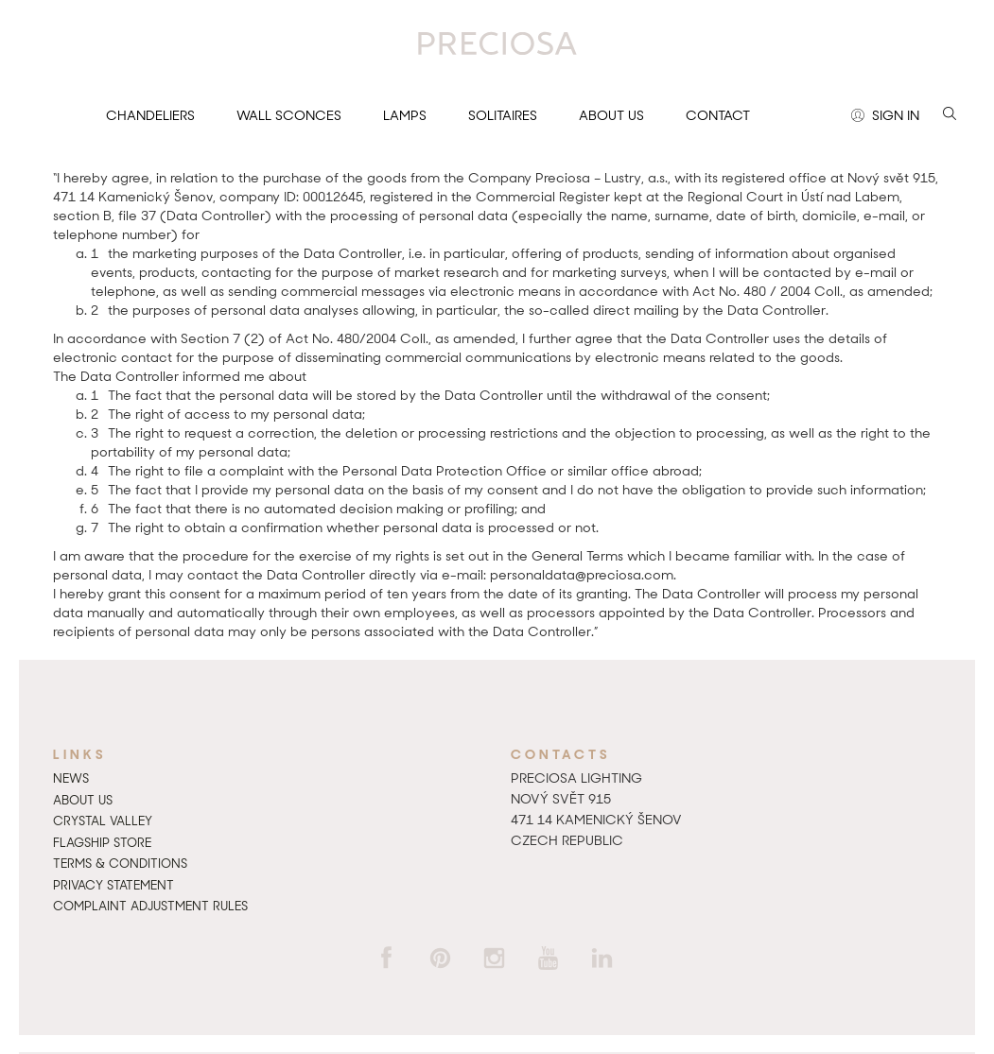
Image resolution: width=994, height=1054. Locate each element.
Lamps (405, 115)
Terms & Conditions (120, 863)
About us (611, 115)
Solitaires (502, 115)
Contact (718, 115)
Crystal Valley (102, 821)
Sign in (885, 116)
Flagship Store (102, 843)
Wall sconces (288, 115)
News (71, 778)
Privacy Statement (113, 885)
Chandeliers (150, 115)
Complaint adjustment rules (150, 906)
